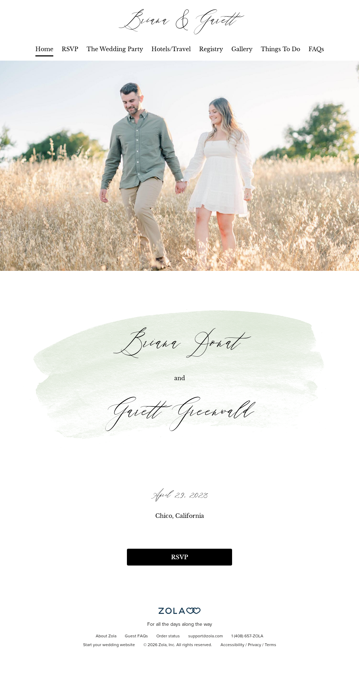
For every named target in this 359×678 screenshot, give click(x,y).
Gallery (241, 49)
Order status (168, 636)
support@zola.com (205, 636)
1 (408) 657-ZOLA (247, 636)
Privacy (254, 645)
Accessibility (232, 645)
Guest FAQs (136, 636)
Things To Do (280, 49)
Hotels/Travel (171, 49)
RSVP (70, 49)
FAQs (316, 49)
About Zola (106, 636)
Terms (270, 645)
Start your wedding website (109, 645)
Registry (211, 49)
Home (44, 49)
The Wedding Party (115, 49)
